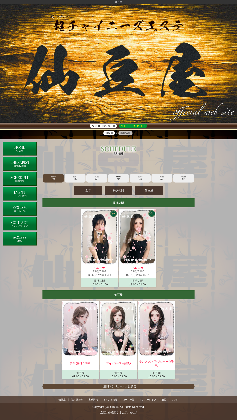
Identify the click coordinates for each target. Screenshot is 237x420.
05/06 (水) (118, 178)
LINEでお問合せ (134, 126)
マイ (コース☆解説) (118, 363)
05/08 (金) (162, 178)
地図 (164, 399)
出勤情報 (93, 399)
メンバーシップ (148, 399)
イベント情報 (110, 399)
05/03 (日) (53, 178)
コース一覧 (128, 399)
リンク (175, 399)
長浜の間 (118, 190)
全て (88, 190)
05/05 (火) (97, 178)
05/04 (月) (75, 178)
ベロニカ (137, 267)
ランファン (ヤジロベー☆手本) (156, 363)
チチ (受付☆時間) (80, 363)
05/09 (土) (183, 178)
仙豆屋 (148, 190)
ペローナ (99, 267)
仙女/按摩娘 (77, 399)
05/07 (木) (140, 178)
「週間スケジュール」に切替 (118, 386)
